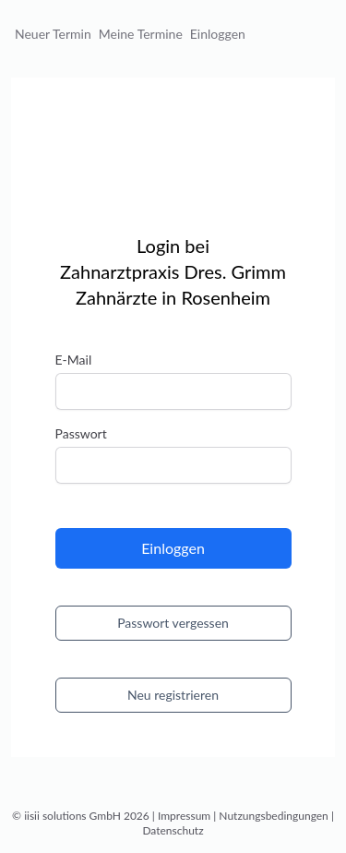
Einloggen (217, 34)
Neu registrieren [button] (173, 695)
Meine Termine (141, 34)
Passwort (81, 433)
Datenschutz (172, 830)
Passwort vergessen (173, 623)
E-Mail (73, 359)
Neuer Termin (53, 34)
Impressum (184, 816)
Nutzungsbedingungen (273, 816)
